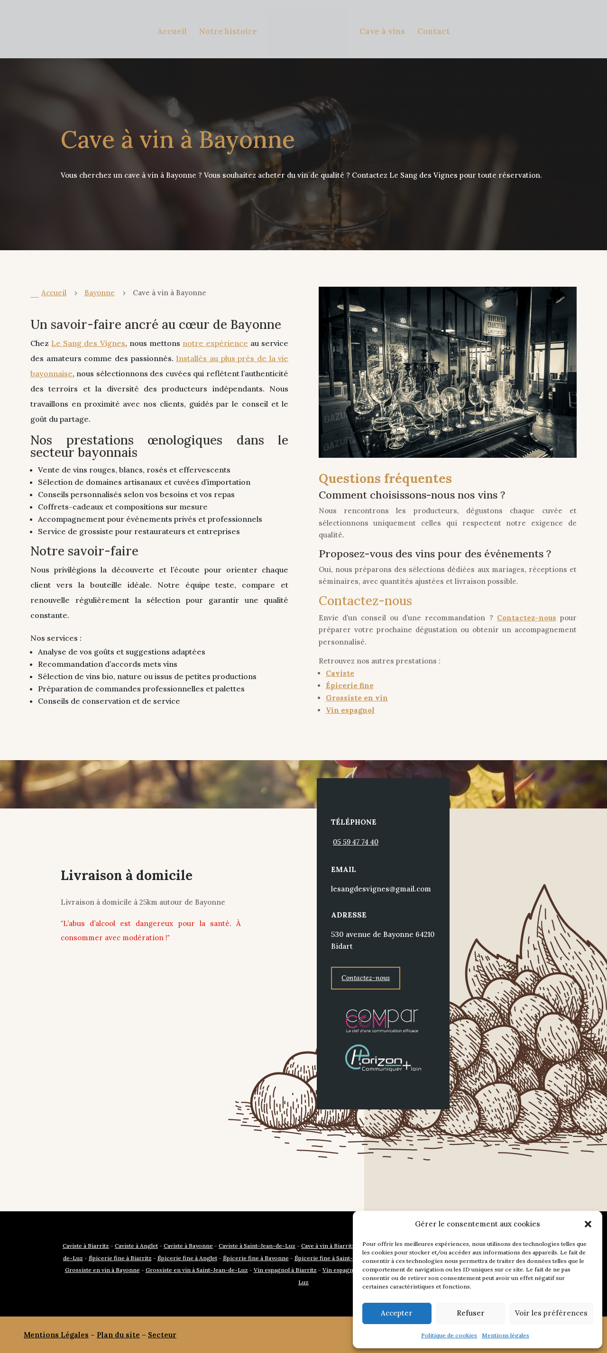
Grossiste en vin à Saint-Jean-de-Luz (197, 1269)
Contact (433, 32)
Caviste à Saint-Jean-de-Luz (257, 1245)
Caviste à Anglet (136, 1245)
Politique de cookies (449, 1335)
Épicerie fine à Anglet (187, 1258)
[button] (588, 1224)
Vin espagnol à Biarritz (285, 1269)
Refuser (471, 1312)
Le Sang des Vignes (88, 343)
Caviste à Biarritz (86, 1245)
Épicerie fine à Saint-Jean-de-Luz (341, 1258)
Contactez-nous (365, 1055)
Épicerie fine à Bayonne (256, 1258)
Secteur (162, 1334)
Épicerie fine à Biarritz (120, 1258)
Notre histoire (228, 32)
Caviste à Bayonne (188, 1245)
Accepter (397, 1312)
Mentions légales (505, 1335)
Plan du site (118, 1334)
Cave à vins (382, 32)
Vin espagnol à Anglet (352, 1269)
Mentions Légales (56, 1334)
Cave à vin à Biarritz (328, 1245)
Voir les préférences (551, 1312)
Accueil (172, 32)
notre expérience (215, 343)
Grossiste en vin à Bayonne (102, 1269)
